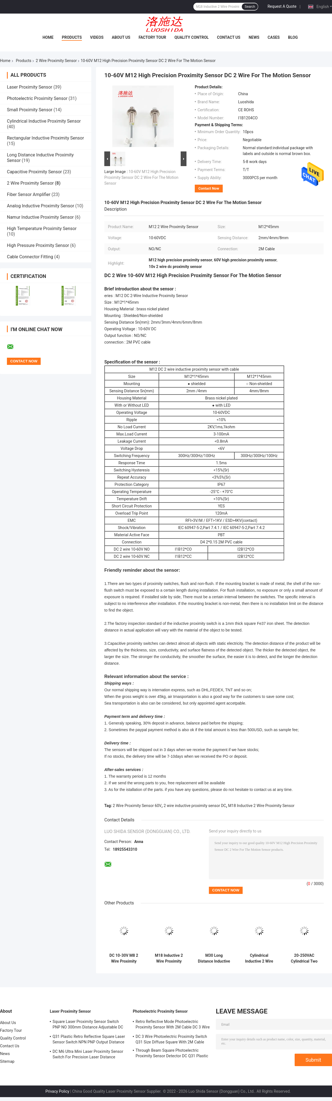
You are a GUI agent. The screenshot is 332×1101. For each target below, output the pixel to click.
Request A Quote (282, 6)
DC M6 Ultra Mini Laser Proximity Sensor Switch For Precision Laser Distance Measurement (88, 1055)
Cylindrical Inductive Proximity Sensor (44, 121)
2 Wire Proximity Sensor (56, 60)
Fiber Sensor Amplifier (28, 194)
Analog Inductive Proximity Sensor (40, 205)
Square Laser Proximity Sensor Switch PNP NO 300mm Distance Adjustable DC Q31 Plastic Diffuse (88, 1025)
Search (250, 7)
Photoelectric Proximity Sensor (37, 98)
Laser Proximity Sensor (29, 87)
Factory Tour (152, 37)
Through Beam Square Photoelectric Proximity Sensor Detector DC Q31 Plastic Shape (172, 1054)
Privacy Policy (57, 1091)
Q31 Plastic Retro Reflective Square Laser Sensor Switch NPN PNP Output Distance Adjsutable (89, 1040)
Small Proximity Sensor (29, 109)
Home (48, 37)
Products (72, 37)
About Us (121, 37)
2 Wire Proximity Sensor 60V (137, 805)
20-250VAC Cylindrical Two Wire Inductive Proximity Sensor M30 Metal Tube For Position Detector (304, 958)
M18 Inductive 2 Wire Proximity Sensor (261, 805)
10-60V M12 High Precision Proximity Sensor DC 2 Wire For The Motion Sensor (141, 177)
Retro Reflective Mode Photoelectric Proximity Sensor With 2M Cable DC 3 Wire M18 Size (173, 1025)
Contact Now (208, 188)
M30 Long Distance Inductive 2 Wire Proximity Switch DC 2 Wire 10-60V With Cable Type (214, 958)
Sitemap (7, 1061)
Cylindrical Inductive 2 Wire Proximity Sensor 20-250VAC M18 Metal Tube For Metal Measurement (259, 958)
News (254, 37)
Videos (97, 37)
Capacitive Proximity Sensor (34, 171)
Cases (274, 37)
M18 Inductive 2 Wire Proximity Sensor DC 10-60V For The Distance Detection (169, 958)
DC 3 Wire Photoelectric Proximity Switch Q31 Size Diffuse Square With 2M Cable (171, 1039)
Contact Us (228, 37)
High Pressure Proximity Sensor (38, 245)
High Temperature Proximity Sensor (42, 228)
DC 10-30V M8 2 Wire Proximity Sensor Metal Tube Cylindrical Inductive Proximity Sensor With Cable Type (123, 958)
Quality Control (191, 37)
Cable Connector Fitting (30, 256)
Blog (293, 37)
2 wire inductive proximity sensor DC (195, 805)
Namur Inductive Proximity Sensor (40, 217)
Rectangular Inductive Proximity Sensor (45, 138)
